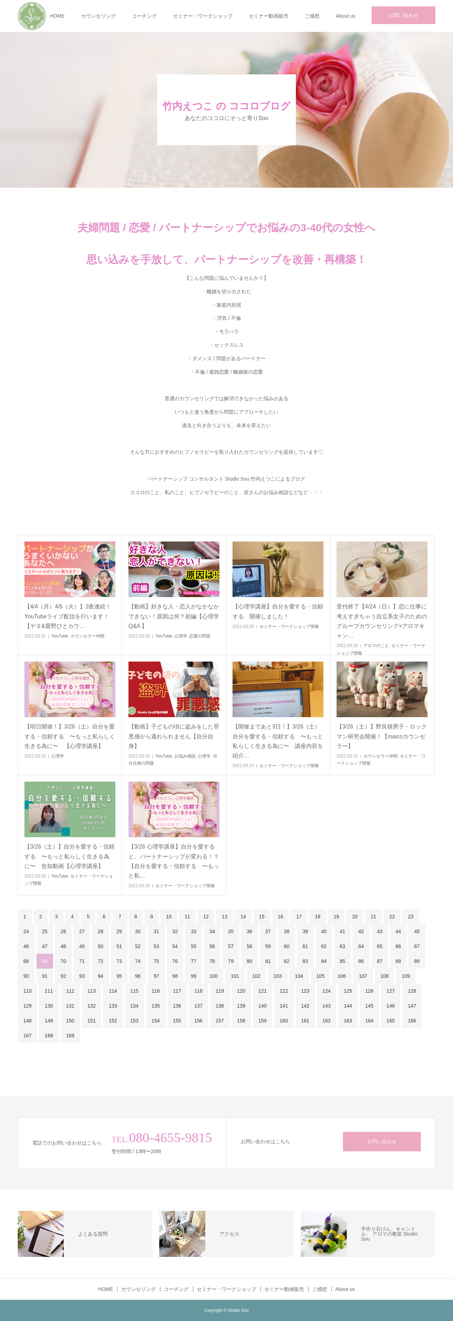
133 (113, 1006)
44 (398, 931)
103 (278, 976)
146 (390, 1006)
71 (82, 961)
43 (380, 931)
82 (286, 961)
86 (361, 961)
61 (305, 946)
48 (63, 946)
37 (268, 931)
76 (175, 961)
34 (212, 931)
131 (70, 1006)
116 (155, 991)
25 (45, 931)
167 (27, 1035)
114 (113, 991)
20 (355, 916)
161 (305, 1021)
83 (305, 961)
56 (212, 946)
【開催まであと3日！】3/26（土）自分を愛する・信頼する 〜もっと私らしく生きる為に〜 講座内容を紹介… (278, 741)
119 (220, 991)
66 (398, 946)
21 (374, 916)
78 (212, 961)
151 (91, 1021)
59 (268, 946)
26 (63, 931)
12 (206, 916)
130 (49, 1006)
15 (262, 916)
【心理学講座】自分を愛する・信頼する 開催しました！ (278, 611)
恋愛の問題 (200, 636)
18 (318, 916)
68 (26, 961)
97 (156, 976)
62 (324, 946)
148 (27, 1021)
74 (138, 961)
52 (138, 946)
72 (100, 961)
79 (231, 961)
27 (82, 931)
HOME (57, 16)
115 (134, 991)
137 (198, 1006)
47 (45, 946)
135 (155, 1006)
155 (177, 1021)
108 (384, 976)
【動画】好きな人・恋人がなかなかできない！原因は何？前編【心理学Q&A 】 (173, 616)
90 (26, 976)
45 (417, 931)
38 (286, 931)
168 (49, 1035)
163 (348, 1021)
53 (156, 946)
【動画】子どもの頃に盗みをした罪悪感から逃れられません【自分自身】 (173, 736)
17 (299, 916)
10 (169, 916)
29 (119, 931)
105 (320, 976)
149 (49, 1021)
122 (284, 991)
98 (175, 976)
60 (286, 946)
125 (348, 991)
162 (326, 1021)
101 (235, 976)
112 (70, 991)
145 (369, 1006)
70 (63, 961)
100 (214, 976)
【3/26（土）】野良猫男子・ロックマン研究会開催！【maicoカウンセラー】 (382, 736)
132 (91, 1006)
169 (70, 1035)
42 (361, 931)
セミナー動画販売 (268, 16)
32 (175, 931)
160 (284, 1021)
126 (369, 991)
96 (138, 976)
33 (193, 931)
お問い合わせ (403, 15)
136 (177, 1006)
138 (220, 1006)
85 (342, 961)
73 (119, 961)
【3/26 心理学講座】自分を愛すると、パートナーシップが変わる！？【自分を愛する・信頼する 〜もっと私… (173, 861)
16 (280, 916)
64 (361, 946)
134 (134, 1006)
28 (100, 931)
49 (82, 946)
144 (348, 1006)
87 (380, 961)
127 (390, 991)
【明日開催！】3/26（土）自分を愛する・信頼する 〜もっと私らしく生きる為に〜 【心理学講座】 (69, 736)
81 (268, 961)
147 (412, 1006)
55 (193, 946)
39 (305, 931)
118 (198, 991)
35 (231, 931)
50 (100, 946)
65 (380, 946)
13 (225, 916)
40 (324, 931)
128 (412, 991)
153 (134, 1021)
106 (342, 976)
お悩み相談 (185, 756)
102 (256, 976)
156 (198, 1021)
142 (305, 1006)
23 (411, 916)
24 (26, 931)
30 (138, 931)
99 (193, 976)
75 (156, 961)
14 (243, 916)
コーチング (144, 16)
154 (155, 1021)
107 (363, 976)
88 (398, 961)
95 (119, 976)
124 (326, 991)
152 (113, 1021)
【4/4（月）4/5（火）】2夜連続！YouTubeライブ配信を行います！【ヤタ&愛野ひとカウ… (67, 616)
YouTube (59, 636)
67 (417, 946)
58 (249, 946)
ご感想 (312, 16)
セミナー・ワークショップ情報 (289, 626)
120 (241, 991)
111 (49, 991)
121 (262, 991)
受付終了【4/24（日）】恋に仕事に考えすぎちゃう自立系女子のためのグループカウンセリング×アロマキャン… (382, 621)
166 (412, 1021)
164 (369, 1021)
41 (342, 931)
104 (299, 976)
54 (175, 946)
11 (187, 916)
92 (63, 976)
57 (231, 946)
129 (27, 1006)
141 (284, 1006)
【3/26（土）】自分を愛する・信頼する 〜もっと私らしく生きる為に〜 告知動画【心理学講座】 (69, 856)
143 (326, 1006)
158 (241, 1021)
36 (249, 931)
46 (26, 946)
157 (220, 1021)
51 (119, 946)
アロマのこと (376, 645)
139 (241, 1006)
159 (262, 1021)
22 (392, 916)
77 (193, 961)
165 (390, 1021)
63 (342, 946)
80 (249, 961)
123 (305, 991)
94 (100, 976)
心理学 (180, 636)
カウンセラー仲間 (87, 636)
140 (262, 1006)
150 (70, 1021)
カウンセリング (98, 16)
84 (324, 961)
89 (417, 961)
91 (45, 976)
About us (345, 16)
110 (27, 991)
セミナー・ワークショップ (203, 16)
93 (82, 976)
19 (336, 916)
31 (156, 931)
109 (406, 976)
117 (177, 991)
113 (91, 991)
